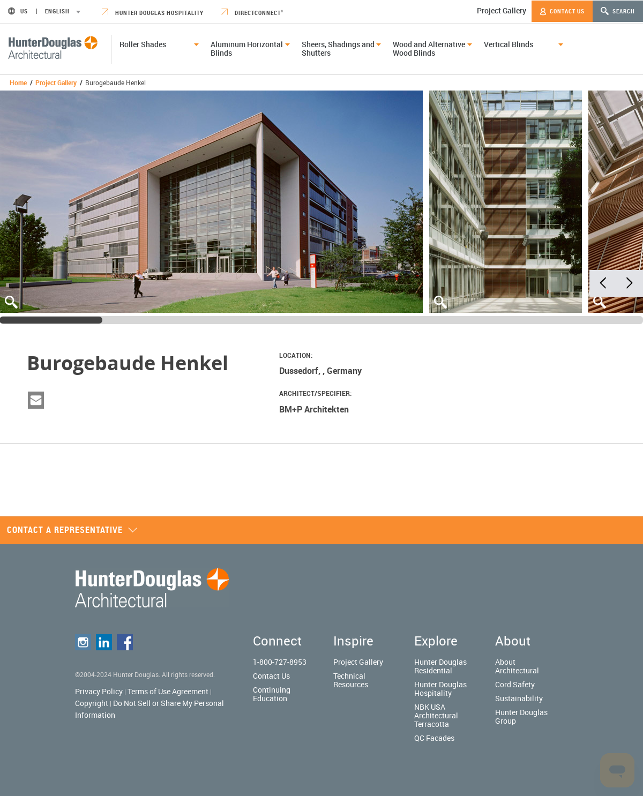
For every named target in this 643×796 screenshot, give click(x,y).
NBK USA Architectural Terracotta (436, 715)
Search (618, 11)
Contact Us (562, 11)
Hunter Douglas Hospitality (153, 13)
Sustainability (519, 698)
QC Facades (434, 738)
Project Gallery (501, 10)
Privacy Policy (99, 691)
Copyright (91, 703)
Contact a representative (72, 530)
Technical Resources (350, 680)
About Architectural (517, 666)
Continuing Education (271, 694)
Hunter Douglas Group (521, 716)
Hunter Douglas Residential (440, 666)
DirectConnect (252, 13)
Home (18, 82)
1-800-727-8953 (279, 662)
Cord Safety (515, 684)
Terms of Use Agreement (168, 691)
